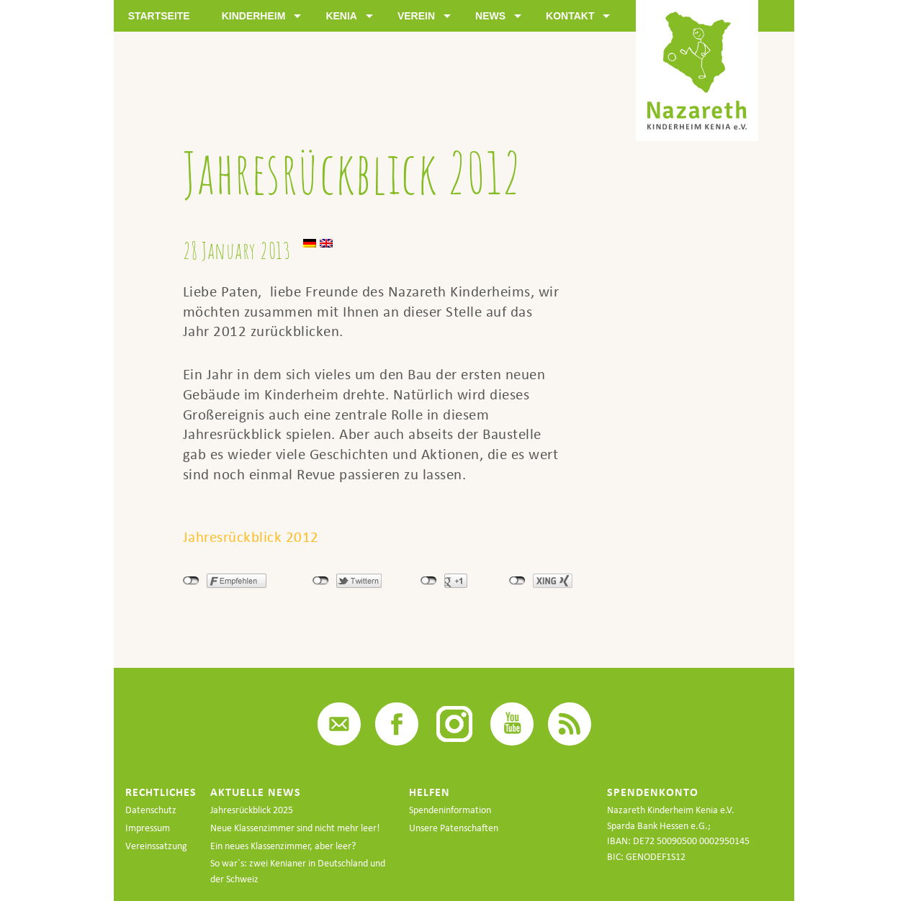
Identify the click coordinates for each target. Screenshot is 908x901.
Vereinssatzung (156, 846)
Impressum (147, 828)
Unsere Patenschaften (453, 828)
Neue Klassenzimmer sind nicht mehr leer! (295, 828)
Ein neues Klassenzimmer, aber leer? (283, 846)
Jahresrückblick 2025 (251, 810)
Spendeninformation (450, 810)
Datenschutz (150, 810)
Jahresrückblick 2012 (251, 537)
